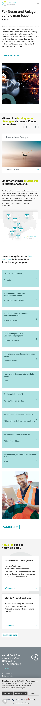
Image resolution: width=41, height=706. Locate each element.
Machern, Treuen (20, 357)
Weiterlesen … (10, 588)
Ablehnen (8, 693)
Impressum (15, 703)
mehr (33, 693)
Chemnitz (20, 276)
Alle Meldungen (10, 635)
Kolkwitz (20, 458)
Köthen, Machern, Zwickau (20, 297)
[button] (26, 127)
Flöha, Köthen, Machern (20, 437)
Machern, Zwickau (20, 317)
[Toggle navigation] (38, 3)
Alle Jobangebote (10, 527)
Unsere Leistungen (11, 56)
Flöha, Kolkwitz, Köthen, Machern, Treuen (20, 417)
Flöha (20, 377)
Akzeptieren (20, 693)
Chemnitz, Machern (20, 337)
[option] (20, 153)
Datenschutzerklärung (23, 703)
